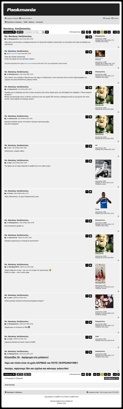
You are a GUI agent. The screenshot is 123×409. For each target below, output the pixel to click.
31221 (105, 107)
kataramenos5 (99, 105)
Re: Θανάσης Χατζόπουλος (18, 36)
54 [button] (95, 32)
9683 (104, 181)
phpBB (57, 396)
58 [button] (109, 32)
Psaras (97, 209)
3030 (104, 339)
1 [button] (89, 32)
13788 (105, 62)
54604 (105, 38)
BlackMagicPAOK (100, 283)
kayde (97, 336)
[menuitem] (25, 18)
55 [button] (98, 32)
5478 (104, 285)
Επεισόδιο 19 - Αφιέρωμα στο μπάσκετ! (27, 357)
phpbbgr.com (69, 401)
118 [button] (115, 32)
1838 (104, 212)
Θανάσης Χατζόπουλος (17, 28)
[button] (83, 32)
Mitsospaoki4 (99, 58)
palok (96, 309)
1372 (104, 148)
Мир (96, 178)
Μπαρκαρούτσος (100, 36)
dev (96, 145)
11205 (105, 311)
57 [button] (105, 32)
